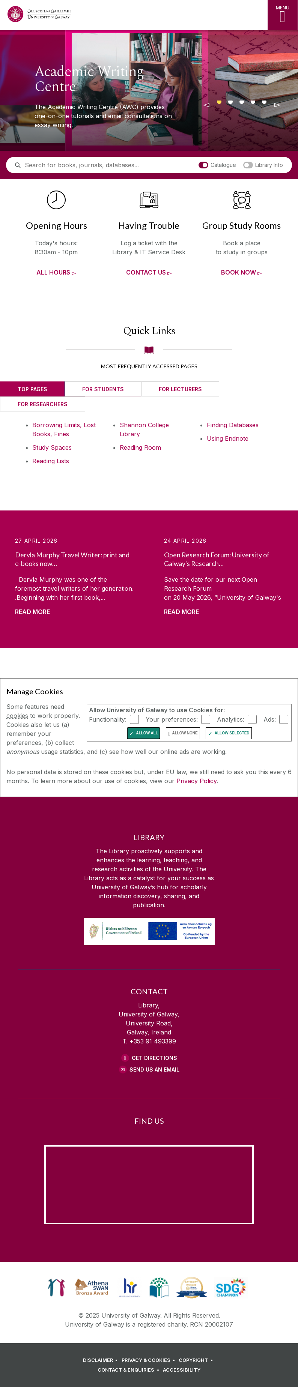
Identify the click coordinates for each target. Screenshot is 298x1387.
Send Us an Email (154, 1069)
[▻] (277, 105)
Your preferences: (172, 719)
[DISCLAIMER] (101, 1360)
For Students (103, 389)
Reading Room (140, 447)
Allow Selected (232, 733)
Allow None (184, 733)
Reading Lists (50, 461)
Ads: (269, 719)
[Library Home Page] (129, 15)
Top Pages (32, 389)
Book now (238, 272)
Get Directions (154, 1058)
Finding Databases (233, 425)
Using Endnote (227, 438)
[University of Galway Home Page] (39, 16)
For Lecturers (180, 389)
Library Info (263, 165)
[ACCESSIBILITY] (181, 1370)
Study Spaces (52, 447)
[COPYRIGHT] (197, 1360)
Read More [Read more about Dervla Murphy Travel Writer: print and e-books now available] (32, 611)
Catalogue (217, 165)
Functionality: (107, 719)
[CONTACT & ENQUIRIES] (129, 1370)
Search (22, 172)
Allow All (147, 733)
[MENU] (283, 15)
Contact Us (146, 272)
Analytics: (230, 719)
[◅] (206, 105)
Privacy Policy (196, 781)
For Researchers (43, 404)
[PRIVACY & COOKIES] (150, 1360)
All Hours (53, 272)
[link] (56, 1287)
